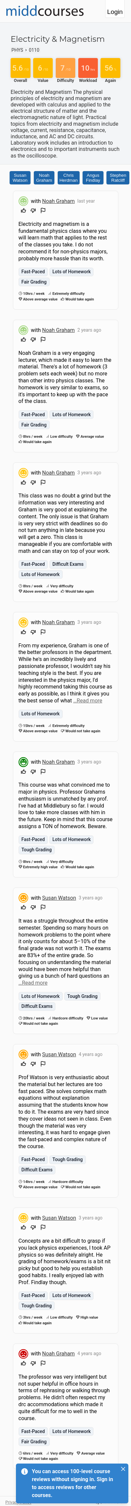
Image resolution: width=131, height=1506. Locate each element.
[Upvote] (24, 211)
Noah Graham (44, 178)
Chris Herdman (68, 178)
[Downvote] (33, 211)
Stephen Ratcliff (118, 178)
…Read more (87, 700)
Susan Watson (20, 178)
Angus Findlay (93, 178)
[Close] (123, 1469)
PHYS (17, 50)
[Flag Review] (43, 211)
